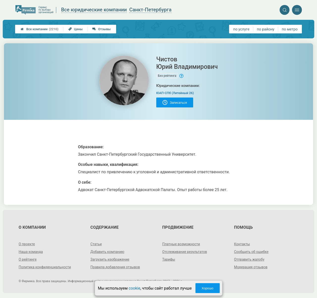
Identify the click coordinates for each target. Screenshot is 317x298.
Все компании (39, 29)
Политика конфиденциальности (45, 267)
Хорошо (207, 288)
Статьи (96, 244)
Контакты (242, 244)
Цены (75, 29)
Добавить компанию (107, 252)
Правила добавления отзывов (115, 267)
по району (265, 29)
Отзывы (101, 29)
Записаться (174, 102)
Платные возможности (181, 244)
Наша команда (31, 252)
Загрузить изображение (109, 259)
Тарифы (168, 259)
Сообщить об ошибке (251, 252)
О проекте (27, 244)
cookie (134, 288)
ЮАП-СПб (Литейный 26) (175, 93)
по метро (290, 29)
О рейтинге (28, 259)
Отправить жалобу (249, 259)
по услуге (241, 29)
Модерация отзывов (250, 267)
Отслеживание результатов (184, 252)
